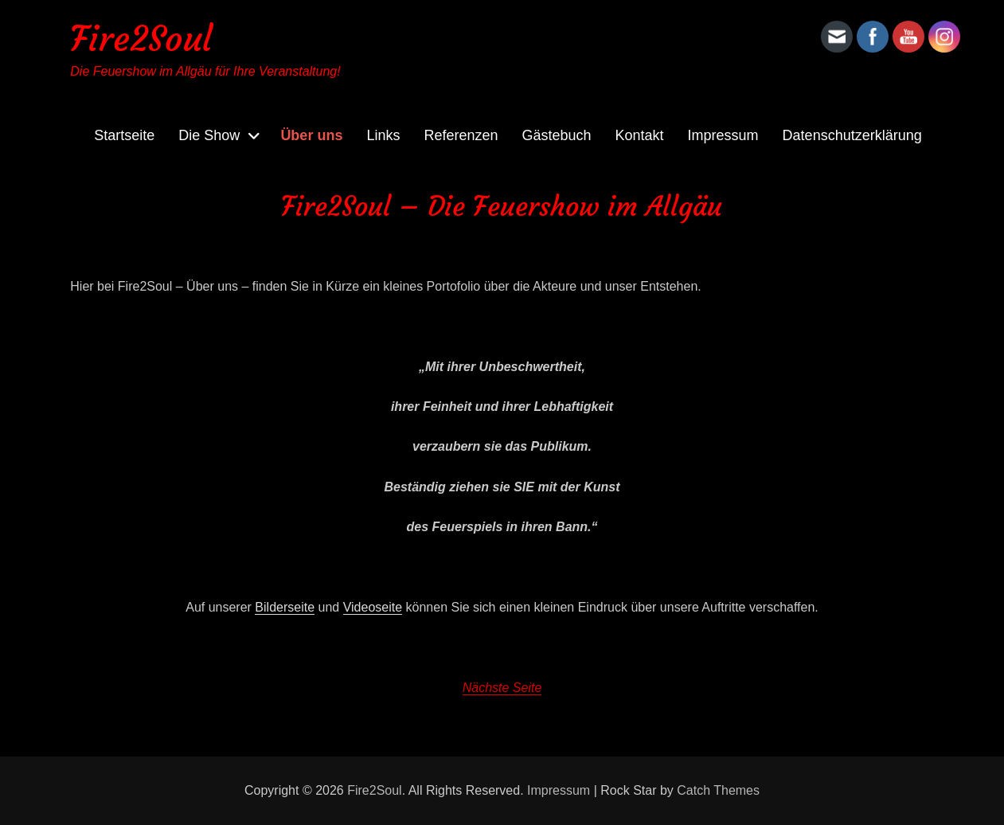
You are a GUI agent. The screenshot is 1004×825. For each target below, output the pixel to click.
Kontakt (639, 135)
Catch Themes (718, 790)
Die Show (209, 135)
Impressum (723, 135)
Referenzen (461, 135)
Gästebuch (556, 135)
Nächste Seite (502, 687)
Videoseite (372, 607)
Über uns (311, 135)
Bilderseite (284, 607)
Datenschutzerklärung (852, 135)
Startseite (124, 135)
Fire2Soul (141, 39)
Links (383, 135)
